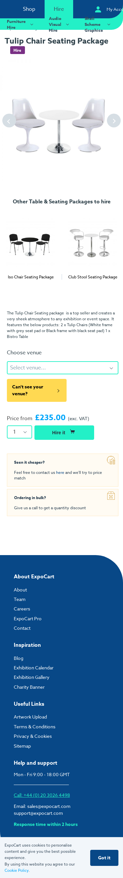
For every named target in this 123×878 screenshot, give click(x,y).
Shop (29, 9)
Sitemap (22, 746)
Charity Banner (29, 687)
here (60, 472)
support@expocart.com (38, 813)
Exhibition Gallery (32, 677)
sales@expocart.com (49, 806)
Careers (22, 609)
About (20, 590)
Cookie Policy (17, 870)
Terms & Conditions (34, 726)
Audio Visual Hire (60, 24)
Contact (22, 628)
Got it (104, 857)
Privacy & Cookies (33, 736)
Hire (59, 9)
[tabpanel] (31, 245)
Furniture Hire (21, 24)
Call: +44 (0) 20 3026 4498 (42, 795)
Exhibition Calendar (33, 667)
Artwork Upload (30, 717)
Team (20, 599)
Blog (18, 658)
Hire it (64, 431)
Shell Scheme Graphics (98, 24)
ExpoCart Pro (28, 618)
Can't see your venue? (36, 390)
